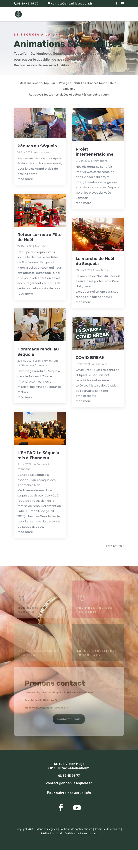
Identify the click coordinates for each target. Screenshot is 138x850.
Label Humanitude (46, 360)
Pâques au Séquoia (37, 145)
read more (25, 179)
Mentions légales (46, 829)
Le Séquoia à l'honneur (32, 365)
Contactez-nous (68, 719)
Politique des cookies (107, 829)
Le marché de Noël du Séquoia (95, 261)
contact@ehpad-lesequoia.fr (50, 707)
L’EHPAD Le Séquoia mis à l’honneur (38, 455)
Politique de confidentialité (76, 829)
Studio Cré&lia (64, 833)
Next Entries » (115, 545)
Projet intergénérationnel (95, 152)
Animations (41, 152)
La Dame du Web (87, 833)
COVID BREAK (90, 357)
